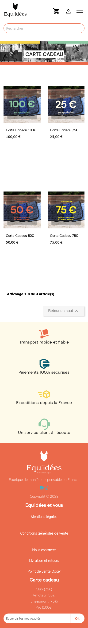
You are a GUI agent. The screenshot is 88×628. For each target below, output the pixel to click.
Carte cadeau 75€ (64, 236)
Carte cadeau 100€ (20, 130)
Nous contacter (44, 550)
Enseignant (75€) (44, 601)
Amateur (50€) (44, 595)
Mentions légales (44, 516)
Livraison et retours (44, 560)
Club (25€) (44, 589)
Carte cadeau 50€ (20, 236)
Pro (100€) (44, 607)
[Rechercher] (44, 28)
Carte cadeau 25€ (64, 130)
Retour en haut (64, 311)
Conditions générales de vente (44, 533)
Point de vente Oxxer (44, 571)
